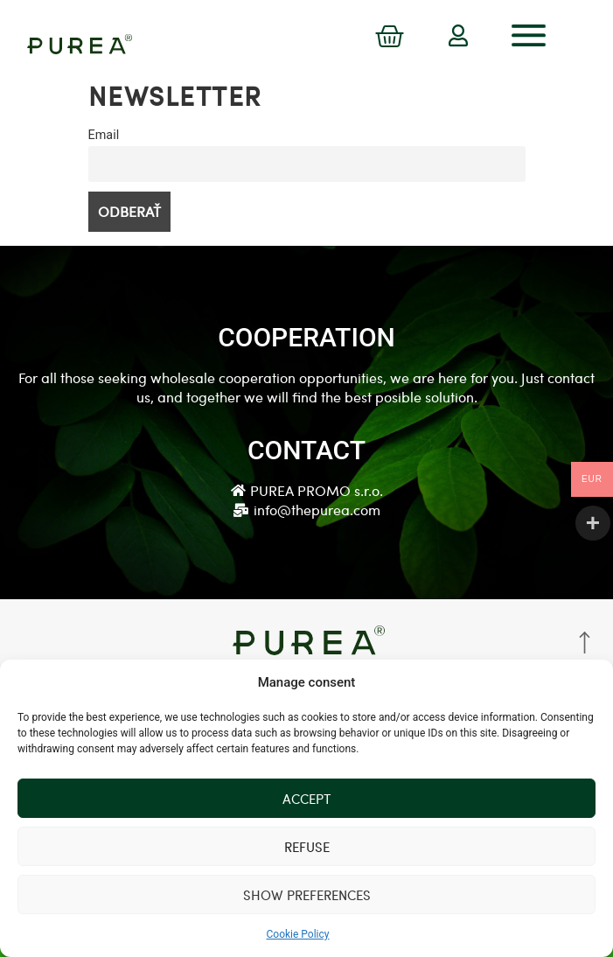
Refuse (307, 846)
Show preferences (307, 895)
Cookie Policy (298, 934)
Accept (306, 798)
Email (104, 135)
